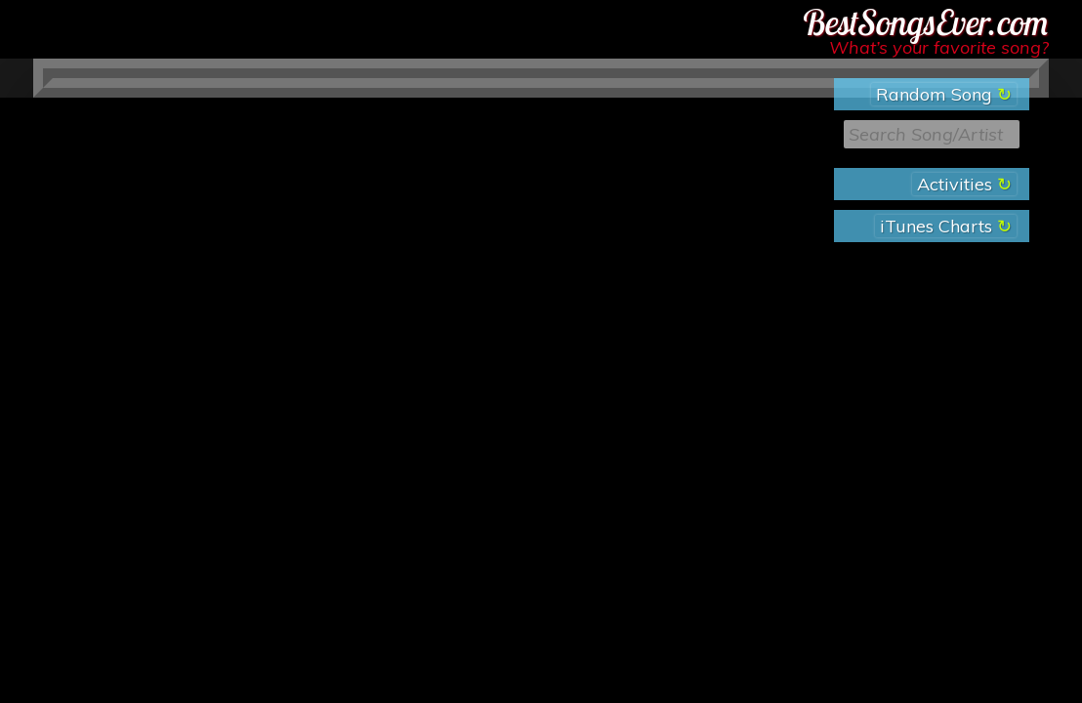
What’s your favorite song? (939, 47)
